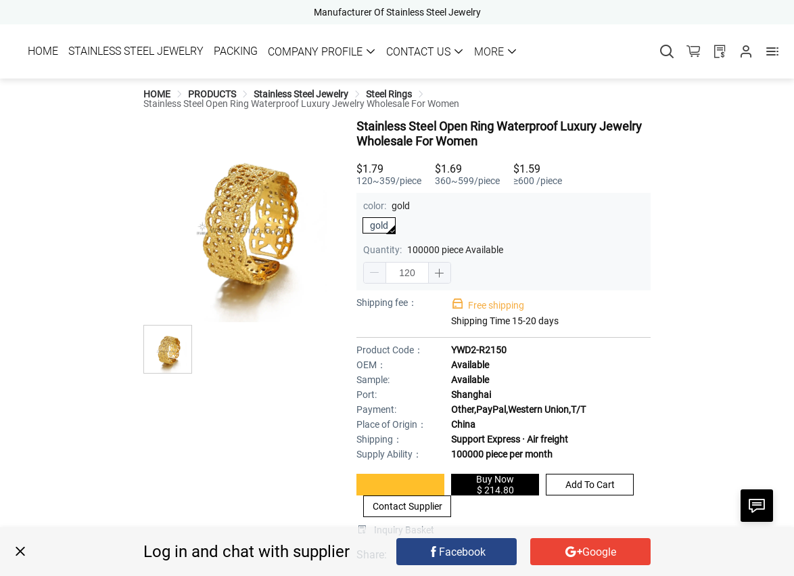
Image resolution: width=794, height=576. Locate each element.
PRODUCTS (212, 94)
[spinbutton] (407, 273)
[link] (156, 94)
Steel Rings (389, 94)
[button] (375, 273)
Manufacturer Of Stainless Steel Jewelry (397, 12)
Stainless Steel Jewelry (301, 94)
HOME (156, 94)
